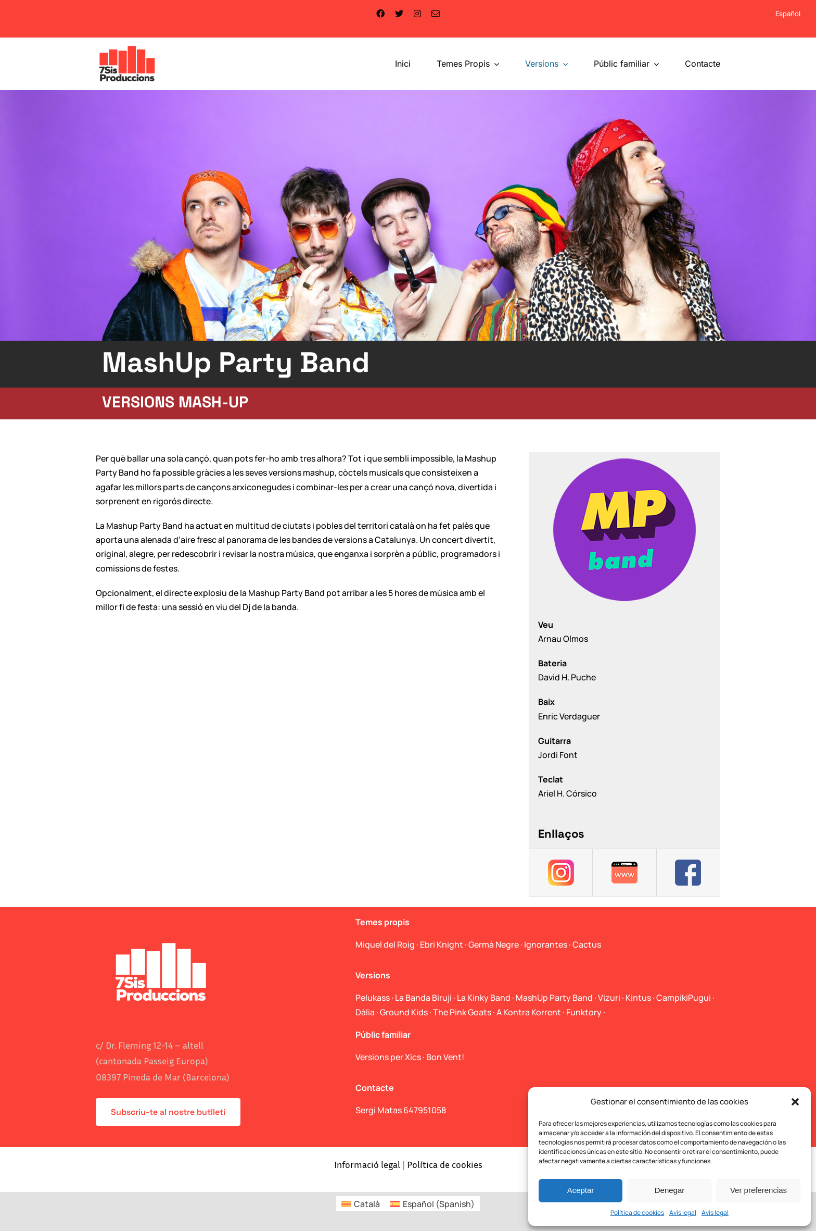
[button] (795, 1102)
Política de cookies (637, 1212)
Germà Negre (493, 944)
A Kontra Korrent (528, 1012)
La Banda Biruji (423, 997)
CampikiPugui (683, 997)
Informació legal (367, 1164)
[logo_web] (127, 47)
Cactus (586, 944)
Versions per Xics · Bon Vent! (409, 1057)
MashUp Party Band (554, 997)
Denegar (670, 1190)
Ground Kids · (406, 1012)
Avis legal (682, 1212)
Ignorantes (545, 944)
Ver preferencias (758, 1190)
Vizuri (609, 997)
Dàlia (365, 1012)
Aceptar (580, 1190)
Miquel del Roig (385, 944)
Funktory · (585, 1012)
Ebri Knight (441, 944)
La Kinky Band (484, 997)
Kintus (638, 997)
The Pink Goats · (464, 1012)
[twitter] (399, 13)
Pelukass (372, 997)
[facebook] (380, 13)
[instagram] (417, 13)
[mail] (435, 13)
